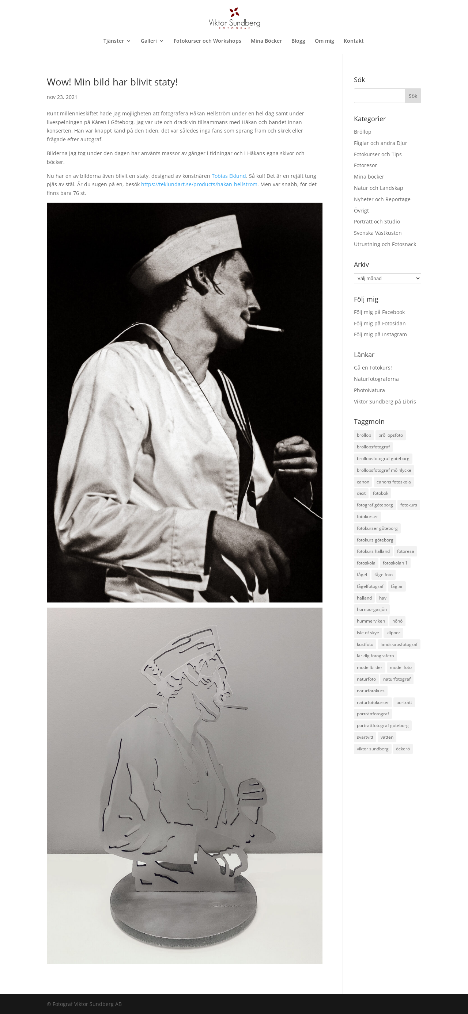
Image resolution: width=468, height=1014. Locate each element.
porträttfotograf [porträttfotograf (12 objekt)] (373, 714)
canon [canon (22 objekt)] (363, 482)
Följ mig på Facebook (379, 312)
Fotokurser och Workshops (207, 41)
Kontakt (354, 41)
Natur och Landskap (378, 187)
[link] (229, 175)
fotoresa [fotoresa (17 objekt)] (405, 551)
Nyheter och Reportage (382, 199)
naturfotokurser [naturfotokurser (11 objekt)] (373, 702)
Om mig (324, 41)
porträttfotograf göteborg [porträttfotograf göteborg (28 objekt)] (383, 725)
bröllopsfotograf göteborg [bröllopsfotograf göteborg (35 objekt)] (383, 458)
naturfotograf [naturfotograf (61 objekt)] (397, 679)
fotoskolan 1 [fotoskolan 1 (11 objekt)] (395, 563)
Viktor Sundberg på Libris (385, 401)
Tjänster (113, 41)
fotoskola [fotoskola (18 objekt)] (366, 563)
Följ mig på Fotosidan (380, 323)
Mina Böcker (266, 41)
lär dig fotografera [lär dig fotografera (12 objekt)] (375, 656)
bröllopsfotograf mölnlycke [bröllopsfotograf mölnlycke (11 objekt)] (384, 470)
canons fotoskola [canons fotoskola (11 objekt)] (394, 482)
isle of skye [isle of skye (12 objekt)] (368, 633)
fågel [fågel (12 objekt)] (362, 574)
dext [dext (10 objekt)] (361, 493)
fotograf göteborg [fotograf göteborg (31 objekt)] (375, 505)
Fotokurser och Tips (378, 154)
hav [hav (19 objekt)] (382, 598)
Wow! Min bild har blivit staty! (112, 81)
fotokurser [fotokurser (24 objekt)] (367, 516)
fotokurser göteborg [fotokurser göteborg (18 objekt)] (377, 528)
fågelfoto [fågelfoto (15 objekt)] (383, 574)
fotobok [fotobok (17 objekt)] (380, 493)
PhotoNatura (369, 390)
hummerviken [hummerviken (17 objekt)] (371, 621)
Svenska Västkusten (378, 232)
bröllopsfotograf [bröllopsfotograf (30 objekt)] (373, 447)
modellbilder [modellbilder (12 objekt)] (369, 667)
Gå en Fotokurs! (373, 367)
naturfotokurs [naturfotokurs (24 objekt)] (371, 691)
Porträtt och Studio (377, 221)
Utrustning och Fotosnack (385, 244)
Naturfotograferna (376, 378)
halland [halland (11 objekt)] (364, 598)
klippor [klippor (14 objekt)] (393, 633)
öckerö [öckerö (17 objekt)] (403, 749)
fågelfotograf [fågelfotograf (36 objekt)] (370, 586)
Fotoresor (365, 165)
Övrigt (361, 210)
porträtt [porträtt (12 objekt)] (404, 702)
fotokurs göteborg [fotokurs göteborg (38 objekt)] (375, 540)
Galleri (149, 41)
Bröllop (362, 131)
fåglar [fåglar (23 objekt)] (397, 586)
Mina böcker (369, 176)
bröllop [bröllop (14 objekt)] (364, 435)
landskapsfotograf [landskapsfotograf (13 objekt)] (399, 644)
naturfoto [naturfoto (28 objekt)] (366, 679)
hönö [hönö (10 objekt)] (397, 621)
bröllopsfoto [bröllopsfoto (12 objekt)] (390, 435)
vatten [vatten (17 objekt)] (387, 737)
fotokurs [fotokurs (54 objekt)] (408, 505)
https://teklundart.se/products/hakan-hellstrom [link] (199, 184)
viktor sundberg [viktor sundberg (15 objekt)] (373, 749)
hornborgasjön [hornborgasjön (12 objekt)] (372, 609)
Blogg (298, 41)
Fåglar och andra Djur (380, 142)
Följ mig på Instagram (380, 334)
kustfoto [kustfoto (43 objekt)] (365, 644)
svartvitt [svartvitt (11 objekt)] (365, 737)
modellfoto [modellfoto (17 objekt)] (401, 667)
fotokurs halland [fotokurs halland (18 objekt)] (373, 551)
